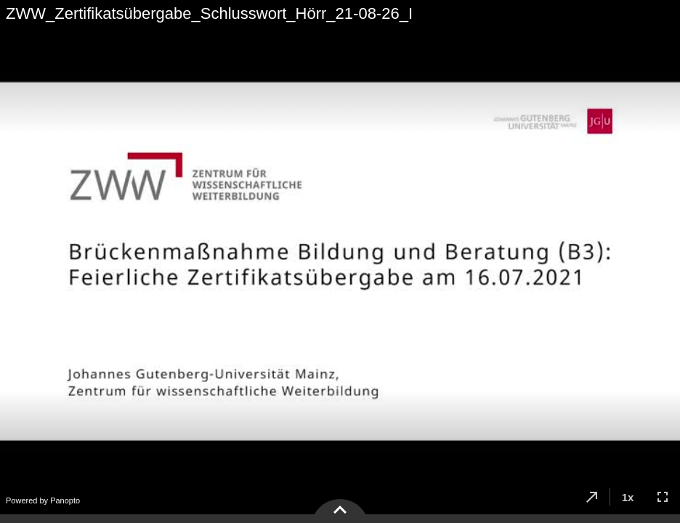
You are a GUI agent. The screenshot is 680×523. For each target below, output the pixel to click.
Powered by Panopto (43, 500)
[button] (592, 496)
